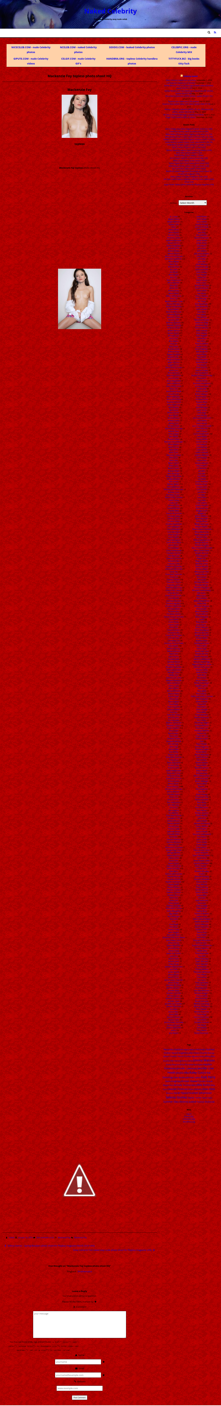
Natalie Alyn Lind (202, 651)
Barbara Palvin (174, 439)
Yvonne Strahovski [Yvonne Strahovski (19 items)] (205, 1101)
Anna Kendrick (174, 373)
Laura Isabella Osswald (201, 426)
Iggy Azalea (173, 913)
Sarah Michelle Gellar (201, 855)
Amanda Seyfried (173, 322)
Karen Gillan (202, 290)
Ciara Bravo (174, 619)
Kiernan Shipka (202, 370)
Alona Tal (173, 298)
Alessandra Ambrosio (173, 256)
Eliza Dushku (173, 733)
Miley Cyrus (201, 595)
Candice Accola (173, 518)
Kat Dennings (201, 298)
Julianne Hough (201, 267)
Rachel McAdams (202, 754)
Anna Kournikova (174, 375)
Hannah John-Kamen (173, 874)
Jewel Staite (201, 219)
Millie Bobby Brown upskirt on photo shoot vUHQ (189, 166)
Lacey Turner (201, 410)
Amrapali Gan (173, 335)
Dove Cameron (174, 707)
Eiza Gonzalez (173, 720)
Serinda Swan (201, 868)
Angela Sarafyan (173, 354)
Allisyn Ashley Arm (173, 296)
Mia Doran (202, 579)
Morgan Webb (202, 638)
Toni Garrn (201, 980)
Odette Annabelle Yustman (202, 696)
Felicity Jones (174, 826)
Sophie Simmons (202, 927)
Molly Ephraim (202, 622)
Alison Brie (173, 288)
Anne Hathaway (173, 396)
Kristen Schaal (202, 391)
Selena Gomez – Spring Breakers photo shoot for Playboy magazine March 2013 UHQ (49, 1245)
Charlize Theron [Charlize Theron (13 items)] (176, 1056)
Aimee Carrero (174, 243)
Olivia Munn (202, 707)
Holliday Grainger (174, 905)
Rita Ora (201, 791)
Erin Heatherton (173, 802)
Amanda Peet (173, 320)
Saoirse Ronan (202, 831)
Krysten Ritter (201, 402)
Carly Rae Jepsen (174, 540)
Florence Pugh (174, 829)
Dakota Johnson (173, 651)
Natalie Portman (201, 656)
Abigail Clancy (173, 219)
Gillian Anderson (174, 855)
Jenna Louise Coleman (174, 980)
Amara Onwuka (173, 328)
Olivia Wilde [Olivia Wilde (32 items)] (208, 1089)
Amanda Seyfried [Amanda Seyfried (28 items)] (205, 1049)
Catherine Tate (174, 564)
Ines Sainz (174, 919)
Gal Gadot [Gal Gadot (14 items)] (198, 1064)
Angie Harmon (174, 362)
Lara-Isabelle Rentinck (202, 418)
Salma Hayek (201, 821)
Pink (201, 741)
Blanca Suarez (174, 468)
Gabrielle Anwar (173, 831)
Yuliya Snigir (202, 1014)
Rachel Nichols (202, 757)
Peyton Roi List (202, 736)
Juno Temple (202, 274)
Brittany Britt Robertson (173, 489)
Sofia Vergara (201, 908)
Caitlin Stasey (173, 500)
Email (79, 1368)
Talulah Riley (202, 951)
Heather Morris (173, 895)
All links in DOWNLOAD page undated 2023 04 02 (184, 115)
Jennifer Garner (173, 996)
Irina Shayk (173, 924)
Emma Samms (174, 781)
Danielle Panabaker (174, 667)
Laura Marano (202, 428)
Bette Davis (173, 452)
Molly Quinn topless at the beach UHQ (189, 160)
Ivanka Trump (173, 929)
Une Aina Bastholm (202, 990)
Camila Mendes (173, 508)
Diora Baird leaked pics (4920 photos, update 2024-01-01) (189, 96)
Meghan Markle (201, 561)
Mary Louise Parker (202, 550)
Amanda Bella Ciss (173, 312)
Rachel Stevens (202, 762)
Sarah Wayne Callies (202, 860)
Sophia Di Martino (201, 913)
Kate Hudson (201, 309)
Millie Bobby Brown (202, 601)
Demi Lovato (174, 686)
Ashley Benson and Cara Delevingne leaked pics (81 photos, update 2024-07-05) (189, 92)
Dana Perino (174, 656)
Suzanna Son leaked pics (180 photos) (183, 101)
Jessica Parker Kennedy (173, 1022)
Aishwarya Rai (173, 248)
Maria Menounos (202, 532)
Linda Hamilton (201, 481)
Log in (188, 1114)
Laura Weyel (202, 436)
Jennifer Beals (173, 990)
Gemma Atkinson (174, 842)
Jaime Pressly (173, 943)
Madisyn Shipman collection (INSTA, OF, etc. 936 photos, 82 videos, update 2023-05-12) (189, 110)
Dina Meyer (174, 704)
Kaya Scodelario (201, 343)
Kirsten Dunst (201, 381)
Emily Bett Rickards (174, 757)
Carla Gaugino (173, 534)
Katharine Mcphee (201, 320)
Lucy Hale (202, 500)
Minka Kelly (201, 603)
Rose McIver (202, 810)
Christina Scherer (174, 614)
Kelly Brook (201, 357)
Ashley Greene (174, 420)
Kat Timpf (202, 301)
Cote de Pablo (173, 638)
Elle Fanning (173, 744)
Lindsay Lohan (201, 484)
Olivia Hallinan (202, 701)
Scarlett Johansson (201, 863)
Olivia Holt (202, 704)
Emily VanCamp (173, 776)
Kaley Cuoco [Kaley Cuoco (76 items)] (198, 1072)
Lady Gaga (202, 412)
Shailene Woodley (201, 871)
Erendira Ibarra (173, 794)
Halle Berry (173, 871)
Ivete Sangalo (173, 932)
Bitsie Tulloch (173, 463)
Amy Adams (174, 341)
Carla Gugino (173, 537)
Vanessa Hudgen (201, 993)
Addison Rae (174, 224)
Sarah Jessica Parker (202, 850)
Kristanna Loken (201, 386)
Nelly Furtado (201, 672)
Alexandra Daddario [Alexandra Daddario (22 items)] (174, 1049)
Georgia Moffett (173, 852)
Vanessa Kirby (201, 996)
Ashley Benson (174, 418)
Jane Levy (173, 956)
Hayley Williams (173, 887)
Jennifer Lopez (174, 1001)
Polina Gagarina (201, 747)
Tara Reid (202, 956)
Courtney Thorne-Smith (173, 643)
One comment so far (45, 1237)
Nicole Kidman (202, 680)
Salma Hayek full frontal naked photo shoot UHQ (189, 163)
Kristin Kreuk (201, 396)
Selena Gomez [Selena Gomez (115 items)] (176, 1097)
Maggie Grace (201, 510)
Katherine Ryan (201, 325)
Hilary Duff (173, 900)
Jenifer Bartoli (173, 972)
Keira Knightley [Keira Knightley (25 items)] (173, 1081)
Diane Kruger (173, 696)
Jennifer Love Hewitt (173, 1004)
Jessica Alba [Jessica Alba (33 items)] (182, 1072)
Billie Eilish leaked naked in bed (189, 153)
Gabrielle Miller (173, 834)
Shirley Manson (201, 890)
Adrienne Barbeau (173, 240)
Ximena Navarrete (201, 1012)
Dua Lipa (173, 712)
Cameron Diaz (174, 505)
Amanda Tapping (174, 325)
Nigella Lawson (202, 686)
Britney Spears (173, 484)
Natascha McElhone (202, 659)
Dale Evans (173, 654)
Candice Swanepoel (174, 524)
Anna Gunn (173, 370)
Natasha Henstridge (202, 662)
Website (79, 1381)
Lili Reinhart (201, 468)
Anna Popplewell (173, 381)
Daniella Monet (173, 662)
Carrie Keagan (174, 548)
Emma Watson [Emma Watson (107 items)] (204, 1060)
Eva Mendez (174, 813)
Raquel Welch (201, 770)
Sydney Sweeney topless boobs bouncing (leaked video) (189, 150)
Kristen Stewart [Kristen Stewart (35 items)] (190, 1081)
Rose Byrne (201, 802)
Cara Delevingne (173, 529)
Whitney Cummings (202, 1004)
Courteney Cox (174, 640)
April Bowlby (174, 407)
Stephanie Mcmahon (201, 940)
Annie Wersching (174, 399)
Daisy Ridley (173, 646)
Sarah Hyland (201, 847)
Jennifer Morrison (173, 1006)
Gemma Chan (173, 844)
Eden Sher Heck (173, 715)
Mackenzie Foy (64, 1237)
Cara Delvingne (173, 532)
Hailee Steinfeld (173, 868)
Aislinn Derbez (174, 251)
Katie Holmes (201, 333)
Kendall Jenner (202, 362)
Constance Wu (174, 632)
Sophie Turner (201, 929)
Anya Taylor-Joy (173, 404)
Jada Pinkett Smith (173, 940)
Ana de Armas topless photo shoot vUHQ (189, 168)
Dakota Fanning (173, 648)
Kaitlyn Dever (201, 280)
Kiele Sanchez (201, 367)
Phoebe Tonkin (202, 738)
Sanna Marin (201, 829)
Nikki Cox (201, 688)
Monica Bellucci (201, 627)
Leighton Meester (202, 455)
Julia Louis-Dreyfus (201, 253)
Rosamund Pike (201, 797)
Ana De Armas (174, 349)
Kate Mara (202, 312)
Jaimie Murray (173, 948)
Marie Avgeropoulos (202, 540)
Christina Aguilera (173, 603)
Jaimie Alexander (174, 945)
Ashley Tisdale (174, 426)
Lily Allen (201, 471)
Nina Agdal (201, 691)
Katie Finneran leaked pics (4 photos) (181, 80)
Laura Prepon (201, 431)
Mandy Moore (202, 521)
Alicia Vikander (174, 282)
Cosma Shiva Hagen (174, 635)
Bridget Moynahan (173, 476)
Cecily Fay (174, 571)
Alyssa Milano (173, 309)
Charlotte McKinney (174, 587)
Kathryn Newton (202, 328)
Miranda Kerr (201, 609)
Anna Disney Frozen (174, 367)
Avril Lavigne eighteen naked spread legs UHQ (189, 158)
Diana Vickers (173, 693)
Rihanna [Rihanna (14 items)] (169, 1093)
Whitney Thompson (202, 1006)
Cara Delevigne (173, 526)
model (201, 619)
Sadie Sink (202, 818)
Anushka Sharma (174, 402)
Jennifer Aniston (173, 988)
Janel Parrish (174, 958)
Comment (80, 1306)
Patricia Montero (202, 725)
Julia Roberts (202, 256)
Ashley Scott (174, 423)
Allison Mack (174, 293)
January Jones (173, 961)
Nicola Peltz (201, 678)
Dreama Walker (173, 709)
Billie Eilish (173, 457)
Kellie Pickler (202, 354)
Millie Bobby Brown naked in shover (189, 155)
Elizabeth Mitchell (173, 741)
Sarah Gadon (201, 844)
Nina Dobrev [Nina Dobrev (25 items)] (194, 1089)
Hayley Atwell (173, 884)
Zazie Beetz (201, 1019)
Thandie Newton (202, 969)
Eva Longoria (174, 810)
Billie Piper (173, 460)
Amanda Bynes (173, 314)
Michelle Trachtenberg (201, 590)
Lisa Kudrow (202, 489)
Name (79, 1354)
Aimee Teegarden (173, 245)
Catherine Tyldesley (174, 566)
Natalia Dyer (202, 648)
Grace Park (173, 860)
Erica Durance (173, 799)
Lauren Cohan (202, 442)
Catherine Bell (174, 561)
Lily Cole (201, 473)
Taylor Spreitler (201, 964)
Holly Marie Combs (173, 908)
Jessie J (173, 1030)
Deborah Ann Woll (173, 678)
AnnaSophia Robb (173, 391)
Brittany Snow (173, 492)
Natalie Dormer (201, 654)
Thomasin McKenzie (202, 972)
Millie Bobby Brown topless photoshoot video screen (188, 145)
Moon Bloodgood (202, 630)
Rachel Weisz (201, 765)
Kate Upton (201, 314)
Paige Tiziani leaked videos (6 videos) (181, 117)
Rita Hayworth (202, 789)
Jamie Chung (174, 951)
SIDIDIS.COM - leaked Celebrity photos (132, 47)
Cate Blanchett (174, 556)
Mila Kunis (201, 593)
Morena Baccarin (202, 632)
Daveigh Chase (174, 672)
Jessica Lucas (173, 1019)
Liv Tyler (201, 495)
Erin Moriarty (173, 805)
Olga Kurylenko (201, 699)
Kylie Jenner (202, 404)
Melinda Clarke (202, 564)
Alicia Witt (174, 285)
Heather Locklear (174, 892)
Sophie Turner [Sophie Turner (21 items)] (194, 1097)
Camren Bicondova (173, 513)
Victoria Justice (201, 998)
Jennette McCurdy (173, 985)
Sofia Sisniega (201, 905)
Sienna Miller (201, 895)
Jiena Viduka (202, 221)
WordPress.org (189, 1122)
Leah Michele (201, 447)
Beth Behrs (173, 450)
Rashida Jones (201, 773)
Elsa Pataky (173, 752)
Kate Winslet (202, 317)
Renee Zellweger (201, 781)
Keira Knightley (201, 349)
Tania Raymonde (202, 953)
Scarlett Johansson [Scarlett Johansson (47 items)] (200, 1092)
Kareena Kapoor (201, 288)
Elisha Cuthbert (173, 728)
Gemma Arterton (174, 839)
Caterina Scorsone (173, 558)
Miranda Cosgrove (201, 606)
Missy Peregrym (201, 617)
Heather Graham (174, 890)
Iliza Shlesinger (174, 916)
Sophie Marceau (201, 924)
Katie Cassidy (201, 330)
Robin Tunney (202, 794)
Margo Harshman (202, 524)
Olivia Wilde (201, 712)
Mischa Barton (202, 614)
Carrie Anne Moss (173, 542)
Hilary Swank (173, 903)
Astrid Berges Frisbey (173, 428)
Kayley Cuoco (201, 346)
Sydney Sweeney (202, 948)
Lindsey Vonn (201, 487)
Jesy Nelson (174, 1033)
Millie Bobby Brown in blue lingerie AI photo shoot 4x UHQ (189, 137)
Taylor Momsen (201, 961)
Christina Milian (173, 609)
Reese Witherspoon (202, 776)
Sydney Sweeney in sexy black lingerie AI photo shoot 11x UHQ (189, 139)
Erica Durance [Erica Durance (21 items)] (186, 1064)
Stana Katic (201, 937)
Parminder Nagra (202, 722)
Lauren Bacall (201, 439)
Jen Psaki (173, 969)
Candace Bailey (173, 516)
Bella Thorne (174, 447)
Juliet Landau (201, 272)
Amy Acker (173, 338)
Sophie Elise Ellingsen (202, 919)
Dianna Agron (173, 701)
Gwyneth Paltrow (174, 866)
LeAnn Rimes (201, 450)
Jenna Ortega (173, 982)
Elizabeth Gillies (173, 738)
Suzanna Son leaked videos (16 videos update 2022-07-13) (186, 104)
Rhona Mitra (202, 783)
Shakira (202, 874)
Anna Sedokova (173, 383)
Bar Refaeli (173, 436)
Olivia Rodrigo (201, 709)
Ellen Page (174, 747)
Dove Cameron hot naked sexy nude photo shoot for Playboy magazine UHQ (114, 1250)
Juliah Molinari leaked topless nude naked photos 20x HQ (188, 142)
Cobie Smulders (173, 630)
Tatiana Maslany (201, 958)
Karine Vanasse (201, 296)
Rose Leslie (201, 805)
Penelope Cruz (202, 728)
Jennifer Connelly (174, 993)
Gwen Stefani (173, 863)
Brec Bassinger (174, 473)
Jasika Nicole (174, 964)
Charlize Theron (173, 579)
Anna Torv (174, 389)
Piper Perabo (201, 744)
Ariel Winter (174, 415)
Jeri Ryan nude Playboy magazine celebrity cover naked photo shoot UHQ (189, 180)
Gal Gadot (173, 837)
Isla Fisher (174, 927)
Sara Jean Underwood (202, 834)
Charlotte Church (174, 582)
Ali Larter (173, 269)
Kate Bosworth (202, 306)
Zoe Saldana (202, 1027)
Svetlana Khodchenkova (202, 945)
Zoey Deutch (202, 1030)
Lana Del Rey (201, 415)
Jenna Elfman (173, 974)
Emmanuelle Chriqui (173, 789)
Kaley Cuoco (201, 282)
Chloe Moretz (173, 598)
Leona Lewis (202, 460)
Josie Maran (202, 245)
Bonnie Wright (174, 471)
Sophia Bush (202, 911)
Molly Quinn (201, 625)
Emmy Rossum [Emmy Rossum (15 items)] (172, 1064)
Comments (189, 1119)
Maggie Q (202, 513)
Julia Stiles (202, 259)
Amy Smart (173, 346)
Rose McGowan (201, 807)
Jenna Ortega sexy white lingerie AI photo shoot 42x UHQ (189, 129)
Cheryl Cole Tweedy (174, 590)
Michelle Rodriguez (201, 587)
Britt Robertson (173, 487)
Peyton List (201, 733)
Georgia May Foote (173, 850)
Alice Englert (174, 274)
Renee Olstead (202, 778)
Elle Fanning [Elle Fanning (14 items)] (175, 1060)
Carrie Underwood (173, 550)
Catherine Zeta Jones (173, 569)
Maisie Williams (201, 516)
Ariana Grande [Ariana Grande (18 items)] (200, 1052)
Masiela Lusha (202, 556)
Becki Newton (173, 444)
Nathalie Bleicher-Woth (201, 664)
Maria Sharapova (202, 534)
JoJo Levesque (202, 235)
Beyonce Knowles (174, 455)
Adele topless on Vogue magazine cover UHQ (188, 176)
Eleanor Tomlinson (173, 722)
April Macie (173, 410)
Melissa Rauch (201, 574)
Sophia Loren (201, 916)
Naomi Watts (201, 646)
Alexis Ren (174, 264)
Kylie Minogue (202, 407)
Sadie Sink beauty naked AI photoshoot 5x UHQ (189, 131)
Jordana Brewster (202, 238)
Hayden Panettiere (173, 882)
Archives (173, 203)
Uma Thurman (202, 985)
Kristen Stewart (201, 394)
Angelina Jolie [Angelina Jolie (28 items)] (186, 1052)
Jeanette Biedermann (173, 966)
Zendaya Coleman (201, 1022)
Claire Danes (174, 622)
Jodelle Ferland (202, 224)
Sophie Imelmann (202, 921)
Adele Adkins (173, 229)
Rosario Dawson (201, 799)
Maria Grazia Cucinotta (201, 529)
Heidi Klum (173, 898)
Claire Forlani (173, 625)
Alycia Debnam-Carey (173, 301)
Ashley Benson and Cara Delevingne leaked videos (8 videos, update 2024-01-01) (189, 86)
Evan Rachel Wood (173, 815)
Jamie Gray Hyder (174, 953)
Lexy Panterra (202, 465)
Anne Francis (173, 394)
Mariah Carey (201, 537)
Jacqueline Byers (173, 935)
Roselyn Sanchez (202, 813)
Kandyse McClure (202, 285)
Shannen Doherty (202, 876)
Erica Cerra (173, 797)
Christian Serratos (173, 601)
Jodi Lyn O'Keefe (201, 227)
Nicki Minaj (201, 675)
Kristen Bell (201, 389)
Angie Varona (173, 365)
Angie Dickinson (173, 359)
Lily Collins (202, 476)
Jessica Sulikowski (173, 1027)
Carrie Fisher (174, 545)
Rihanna (201, 786)
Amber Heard (173, 333)
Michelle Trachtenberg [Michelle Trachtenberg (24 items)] (185, 1085)
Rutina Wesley (202, 815)
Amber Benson (174, 330)
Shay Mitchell (201, 884)
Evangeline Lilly (173, 818)
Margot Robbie (201, 526)
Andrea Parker (174, 351)
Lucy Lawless (201, 503)
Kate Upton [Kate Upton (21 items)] (195, 1077)
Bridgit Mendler (173, 479)
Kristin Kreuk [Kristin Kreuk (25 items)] (206, 1081)
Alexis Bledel (174, 261)
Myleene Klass (202, 640)
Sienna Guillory (202, 892)
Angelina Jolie (173, 357)
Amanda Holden (173, 317)
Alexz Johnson (173, 267)
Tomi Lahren (201, 977)
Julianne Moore (201, 269)
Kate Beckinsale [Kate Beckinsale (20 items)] (181, 1077)
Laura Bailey (202, 420)
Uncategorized (201, 988)
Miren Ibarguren (202, 611)
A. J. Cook (173, 216)
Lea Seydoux (202, 444)
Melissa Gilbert (202, 569)
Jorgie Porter (202, 243)
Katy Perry (201, 341)
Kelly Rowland (201, 359)
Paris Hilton (201, 720)
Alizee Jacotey (173, 290)
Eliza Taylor (173, 736)
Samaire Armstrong (202, 823)
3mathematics (84, 1271)
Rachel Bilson (201, 752)
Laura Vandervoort (201, 434)
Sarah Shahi (202, 858)
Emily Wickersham (173, 778)
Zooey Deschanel (201, 1033)
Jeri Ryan (173, 1009)
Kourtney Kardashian (201, 383)
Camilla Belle (174, 510)
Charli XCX (174, 577)
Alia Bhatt (174, 272)
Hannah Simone (173, 879)
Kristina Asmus (202, 399)
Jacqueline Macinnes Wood (174, 937)
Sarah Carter (202, 839)
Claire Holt (173, 627)
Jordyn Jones (202, 240)
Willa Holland (201, 1009)
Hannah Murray (173, 876)
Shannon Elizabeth (201, 879)
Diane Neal (173, 699)
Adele (173, 227)
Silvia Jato (202, 898)
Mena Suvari (202, 577)
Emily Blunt (173, 760)
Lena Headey (201, 457)
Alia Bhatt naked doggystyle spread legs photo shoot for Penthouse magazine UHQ (189, 172)
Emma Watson (173, 786)
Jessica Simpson (173, 1025)
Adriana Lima (173, 235)
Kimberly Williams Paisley (201, 375)
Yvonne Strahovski (201, 1017)
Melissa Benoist (201, 566)
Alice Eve (173, 277)
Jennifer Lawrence (173, 998)
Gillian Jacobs (173, 858)
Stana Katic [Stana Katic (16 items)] (207, 1097)
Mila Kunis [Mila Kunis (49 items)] (203, 1085)
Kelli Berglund (202, 351)
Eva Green (174, 807)
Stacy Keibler (201, 935)
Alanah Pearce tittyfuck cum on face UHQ (189, 147)
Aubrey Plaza (173, 431)
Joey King (201, 232)
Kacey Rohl (201, 277)
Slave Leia (202, 903)
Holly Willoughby (174, 911)
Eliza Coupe (174, 730)
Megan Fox (201, 558)
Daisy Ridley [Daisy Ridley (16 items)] (205, 1056)
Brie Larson (173, 481)
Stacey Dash (202, 932)
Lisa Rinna (202, 492)
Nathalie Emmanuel (202, 667)
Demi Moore (174, 688)
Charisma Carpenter (173, 574)
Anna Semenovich (173, 386)
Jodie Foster (201, 229)
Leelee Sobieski (201, 452)
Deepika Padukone (173, 680)
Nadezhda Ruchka (201, 643)
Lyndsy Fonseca (201, 505)
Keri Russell (201, 365)
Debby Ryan (174, 675)
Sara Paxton (202, 837)
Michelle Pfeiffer (201, 585)
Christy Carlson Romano (174, 617)
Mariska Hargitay (202, 545)
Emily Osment (173, 768)
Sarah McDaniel (201, 852)
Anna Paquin (174, 378)
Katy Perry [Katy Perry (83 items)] (208, 1077)
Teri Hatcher (202, 966)
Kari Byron (202, 293)
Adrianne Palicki (173, 238)
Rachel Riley (202, 760)
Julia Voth (202, 261)
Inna (174, 921)
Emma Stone (173, 783)
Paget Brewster (201, 715)
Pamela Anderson (201, 717)
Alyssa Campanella (173, 306)
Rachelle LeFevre (202, 768)
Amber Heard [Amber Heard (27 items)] (171, 1052)
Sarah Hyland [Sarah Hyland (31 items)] (181, 1092)
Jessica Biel (173, 1014)
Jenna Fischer (173, 977)
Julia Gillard (201, 251)
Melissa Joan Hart (202, 571)
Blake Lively (173, 465)
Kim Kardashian (201, 373)
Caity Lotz (174, 503)
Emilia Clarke (173, 754)
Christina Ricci (174, 611)
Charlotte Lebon (173, 585)
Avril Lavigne (174, 434)
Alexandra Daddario (173, 259)
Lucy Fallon (201, 497)
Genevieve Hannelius (173, 847)
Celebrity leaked (190, 76)
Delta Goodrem (173, 683)
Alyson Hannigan (174, 304)
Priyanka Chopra (202, 749)
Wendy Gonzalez (202, 1001)
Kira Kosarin (202, 378)
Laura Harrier (201, 423)
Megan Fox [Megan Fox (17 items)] (168, 1085)
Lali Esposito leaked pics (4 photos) (181, 83)
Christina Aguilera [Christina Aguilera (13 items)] (191, 1056)
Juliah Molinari (202, 264)
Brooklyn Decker (173, 495)
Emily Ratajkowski (173, 770)
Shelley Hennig (202, 887)
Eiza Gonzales (173, 717)
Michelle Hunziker (201, 582)
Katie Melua (201, 338)
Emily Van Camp (173, 773)
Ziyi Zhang (202, 1025)
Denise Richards (173, 691)
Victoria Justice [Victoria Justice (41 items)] (187, 1101)
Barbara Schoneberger (173, 442)
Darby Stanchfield (173, 670)
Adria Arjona (174, 232)
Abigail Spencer (173, 221)
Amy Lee (173, 343)
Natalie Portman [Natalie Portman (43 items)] (178, 1089)
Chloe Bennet (173, 593)
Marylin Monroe (201, 553)
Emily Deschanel (173, 762)
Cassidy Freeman (174, 553)
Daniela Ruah (173, 659)
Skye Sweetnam (201, 900)
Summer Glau (201, 943)
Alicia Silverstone (174, 280)
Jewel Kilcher (202, 216)
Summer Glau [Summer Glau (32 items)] (171, 1101)
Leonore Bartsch (201, 463)
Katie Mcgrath (201, 335)
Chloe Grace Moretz (173, 595)
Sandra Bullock (202, 826)
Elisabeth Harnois (173, 725)
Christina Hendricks (173, 606)
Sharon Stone (201, 882)
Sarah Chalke (201, 842)
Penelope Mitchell (201, 730)
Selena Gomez (201, 866)
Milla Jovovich (201, 598)
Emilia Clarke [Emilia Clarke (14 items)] (187, 1060)
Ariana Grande (173, 412)
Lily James (202, 479)
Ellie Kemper (174, 749)
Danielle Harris (174, 664)
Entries (189, 1116)
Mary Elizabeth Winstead (202, 548)
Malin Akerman (201, 518)
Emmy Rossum (173, 791)
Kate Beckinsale (201, 304)
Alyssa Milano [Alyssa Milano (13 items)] (190, 1049)
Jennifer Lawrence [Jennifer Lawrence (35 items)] (187, 1068)
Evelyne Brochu (173, 821)
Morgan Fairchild (202, 635)
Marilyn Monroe (201, 542)
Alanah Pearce (174, 253)
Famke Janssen (174, 823)
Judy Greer (201, 248)
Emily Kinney (174, 765)
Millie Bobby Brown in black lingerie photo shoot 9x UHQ (189, 134)
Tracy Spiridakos (202, 982)
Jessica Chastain (173, 1017)
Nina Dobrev (201, 693)
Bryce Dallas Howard (173, 497)
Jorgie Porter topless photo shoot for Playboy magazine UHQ (189, 184)
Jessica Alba (173, 1012)
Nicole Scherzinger (201, 683)
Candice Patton (173, 521)
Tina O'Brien (202, 974)
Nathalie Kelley (202, 670)
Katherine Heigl (201, 322)
